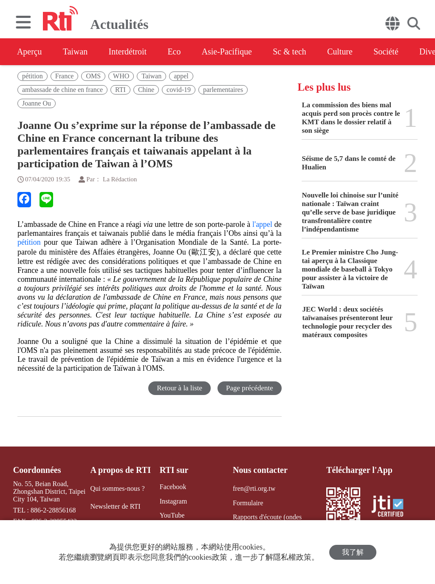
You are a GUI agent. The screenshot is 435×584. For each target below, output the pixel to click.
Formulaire (248, 502)
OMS (93, 76)
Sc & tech (291, 51)
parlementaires (223, 89)
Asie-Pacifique (228, 51)
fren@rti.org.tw (254, 488)
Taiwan (75, 51)
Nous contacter (260, 470)
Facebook (172, 486)
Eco (175, 51)
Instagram (172, 500)
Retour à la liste (179, 388)
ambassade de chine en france (62, 89)
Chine (146, 89)
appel (181, 76)
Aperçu (29, 51)
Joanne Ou (36, 103)
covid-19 (179, 89)
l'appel (262, 224)
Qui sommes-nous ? (117, 488)
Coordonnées (37, 470)
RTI (120, 89)
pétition (32, 76)
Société (388, 51)
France (64, 76)
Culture (342, 51)
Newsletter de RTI (115, 506)
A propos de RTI (120, 470)
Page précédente (249, 388)
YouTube (171, 515)
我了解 (353, 552)
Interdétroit (128, 51)
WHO (121, 76)
